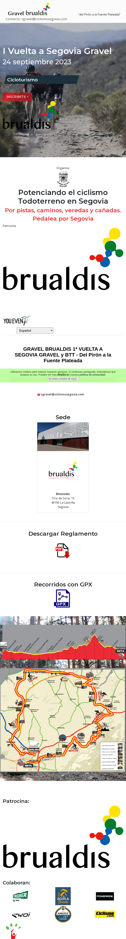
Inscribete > (17, 96)
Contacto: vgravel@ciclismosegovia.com (36, 19)
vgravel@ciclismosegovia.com (60, 394)
